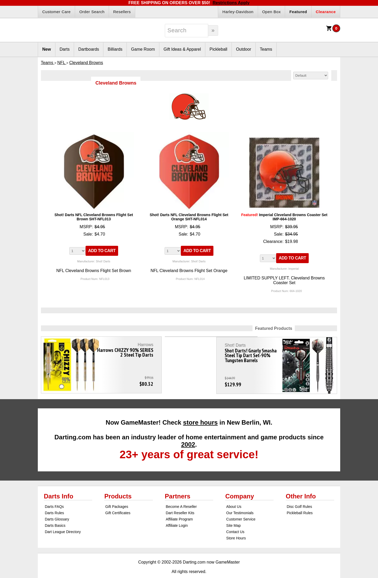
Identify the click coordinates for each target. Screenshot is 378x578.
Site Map (233, 515)
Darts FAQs (54, 496)
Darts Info (58, 485)
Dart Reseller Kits (180, 502)
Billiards (115, 49)
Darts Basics (55, 515)
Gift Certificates (117, 502)
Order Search (91, 11)
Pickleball (218, 49)
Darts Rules (54, 502)
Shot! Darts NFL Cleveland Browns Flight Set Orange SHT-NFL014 (189, 217)
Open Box (271, 11)
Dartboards (88, 49)
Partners (177, 485)
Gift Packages (116, 496)
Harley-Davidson (237, 11)
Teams (266, 49)
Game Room (143, 49)
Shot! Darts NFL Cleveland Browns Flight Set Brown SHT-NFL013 (93, 217)
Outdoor (243, 49)
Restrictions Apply (231, 3)
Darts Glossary (57, 508)
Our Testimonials (240, 502)
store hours (200, 411)
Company (239, 485)
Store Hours (236, 527)
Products (118, 485)
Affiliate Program (179, 508)
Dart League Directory (63, 521)
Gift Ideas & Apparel (182, 49)
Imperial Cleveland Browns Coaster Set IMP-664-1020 (284, 217)
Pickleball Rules (300, 502)
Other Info (301, 485)
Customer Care (56, 11)
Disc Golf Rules (299, 496)
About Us (234, 496)
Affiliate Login (177, 515)
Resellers (122, 11)
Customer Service (240, 508)
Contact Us (235, 521)
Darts (65, 49)
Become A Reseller (181, 496)
